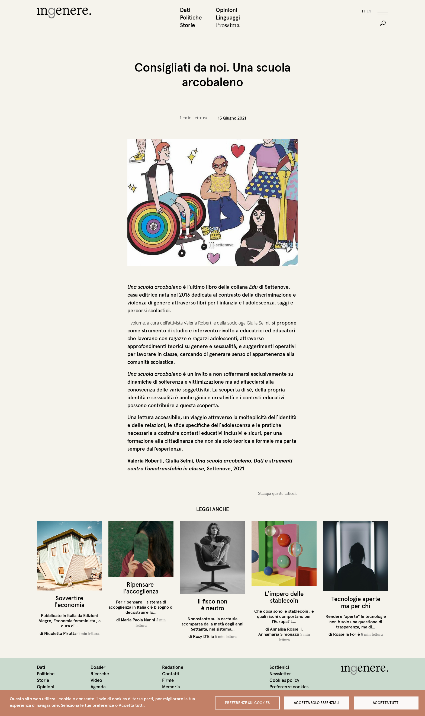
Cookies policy (284, 681)
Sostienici (279, 668)
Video (96, 681)
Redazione (172, 668)
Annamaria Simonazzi (278, 634)
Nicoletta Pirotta (60, 633)
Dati (185, 10)
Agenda (98, 687)
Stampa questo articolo (278, 493)
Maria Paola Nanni (138, 620)
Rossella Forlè (346, 634)
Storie (187, 25)
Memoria (171, 687)
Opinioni (226, 10)
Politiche (191, 18)
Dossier (98, 668)
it (363, 11)
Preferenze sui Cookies (247, 702)
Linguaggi (228, 18)
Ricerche (100, 674)
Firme (168, 681)
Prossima (228, 26)
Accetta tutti (386, 702)
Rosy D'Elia (203, 637)
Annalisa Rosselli (286, 629)
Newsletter (280, 674)
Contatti (170, 674)
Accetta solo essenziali (316, 702)
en (369, 11)
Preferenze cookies (288, 687)
